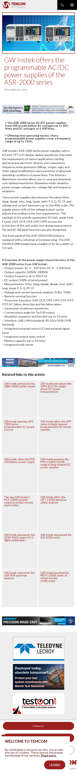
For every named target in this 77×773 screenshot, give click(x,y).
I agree (54, 766)
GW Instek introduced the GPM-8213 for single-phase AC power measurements (55, 387)
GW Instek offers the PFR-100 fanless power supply (19, 461)
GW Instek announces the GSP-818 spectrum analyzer (19, 575)
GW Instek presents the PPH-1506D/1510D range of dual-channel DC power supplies (55, 463)
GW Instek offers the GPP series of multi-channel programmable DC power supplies (55, 425)
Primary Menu (72, 5)
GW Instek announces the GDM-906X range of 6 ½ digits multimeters (19, 537)
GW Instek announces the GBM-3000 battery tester (19, 385)
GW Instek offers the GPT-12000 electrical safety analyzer (53, 499)
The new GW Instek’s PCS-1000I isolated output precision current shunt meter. (18, 501)
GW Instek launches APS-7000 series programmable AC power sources (19, 425)
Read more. (48, 757)
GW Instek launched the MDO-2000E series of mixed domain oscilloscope (54, 576)
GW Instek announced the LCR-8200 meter (55, 536)
